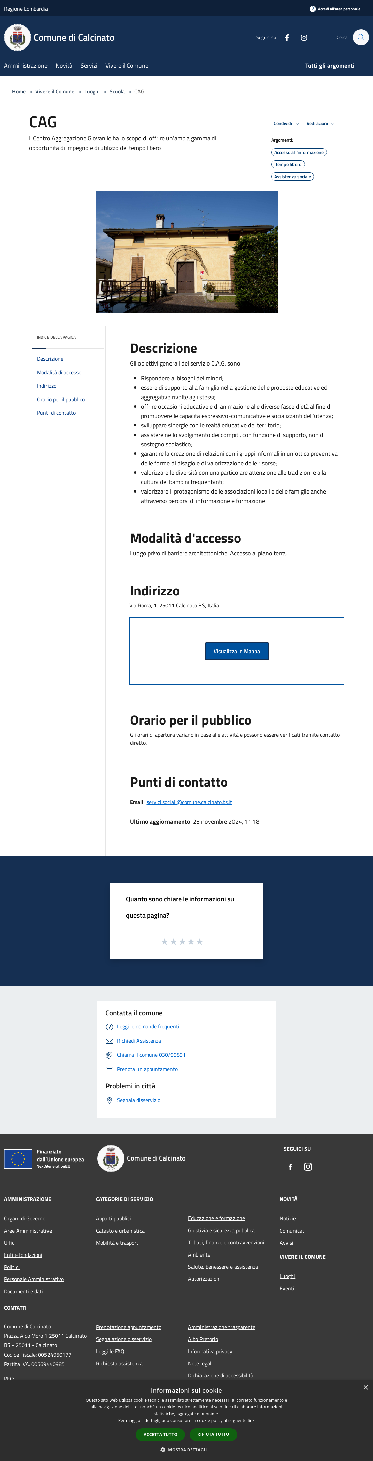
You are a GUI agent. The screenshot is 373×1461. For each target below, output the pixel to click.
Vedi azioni (322, 124)
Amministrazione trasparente (221, 1327)
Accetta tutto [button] (160, 1434)
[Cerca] (361, 37)
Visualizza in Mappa (237, 651)
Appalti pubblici (113, 1218)
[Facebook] (284, 37)
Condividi (287, 124)
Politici (12, 1267)
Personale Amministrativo (34, 1279)
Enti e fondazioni (23, 1255)
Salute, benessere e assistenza (223, 1267)
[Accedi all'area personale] (335, 9)
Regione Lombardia (26, 9)
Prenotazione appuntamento (128, 1327)
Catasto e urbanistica (120, 1231)
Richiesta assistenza (119, 1363)
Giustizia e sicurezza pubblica (221, 1230)
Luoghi (92, 91)
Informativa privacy (210, 1351)
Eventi (287, 1288)
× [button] (365, 1387)
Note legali (200, 1363)
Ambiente (199, 1254)
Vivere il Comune (55, 91)
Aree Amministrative (28, 1231)
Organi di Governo (24, 1218)
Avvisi (286, 1243)
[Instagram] (301, 37)
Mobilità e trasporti (118, 1243)
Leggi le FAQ (110, 1351)
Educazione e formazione (216, 1218)
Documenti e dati (23, 1291)
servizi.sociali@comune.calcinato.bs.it (189, 802)
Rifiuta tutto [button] (213, 1434)
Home (19, 91)
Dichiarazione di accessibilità (220, 1375)
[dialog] (186, 1420)
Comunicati (293, 1231)
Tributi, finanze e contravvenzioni (226, 1242)
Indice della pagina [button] (56, 337)
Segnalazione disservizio (124, 1339)
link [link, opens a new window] (251, 1420)
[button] (186, 1449)
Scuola (117, 91)
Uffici (10, 1243)
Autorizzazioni (204, 1279)
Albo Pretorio (203, 1339)
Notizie (288, 1218)
